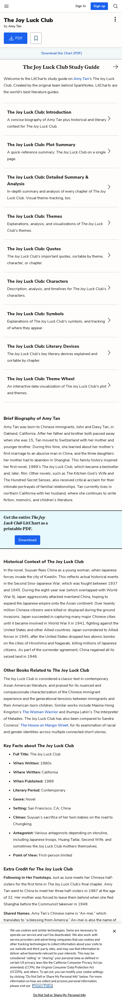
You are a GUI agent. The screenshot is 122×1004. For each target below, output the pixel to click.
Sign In (80, 6)
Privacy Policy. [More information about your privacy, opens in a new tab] (42, 986)
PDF (16, 38)
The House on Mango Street (44, 725)
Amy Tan (14, 26)
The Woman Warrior (40, 712)
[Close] (114, 931)
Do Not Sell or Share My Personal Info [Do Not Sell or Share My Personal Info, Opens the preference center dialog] (59, 995)
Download (27, 540)
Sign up (99, 6)
